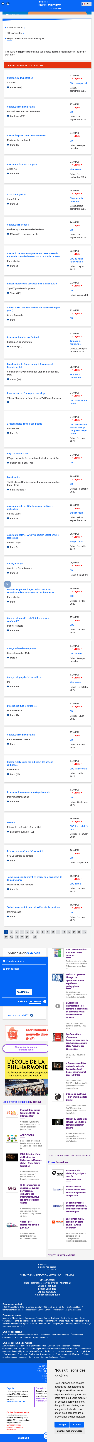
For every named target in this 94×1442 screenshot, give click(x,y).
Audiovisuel (33, 1334)
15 (79, 931)
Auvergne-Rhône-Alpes (13, 1318)
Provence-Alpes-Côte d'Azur (26, 1323)
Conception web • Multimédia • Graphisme (58, 1348)
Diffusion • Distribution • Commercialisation (53, 1351)
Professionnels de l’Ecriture (68, 1354)
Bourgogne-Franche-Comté (37, 1318)
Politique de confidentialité (47, 1294)
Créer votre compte (32, 1001)
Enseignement (9, 1354)
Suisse (77, 1323)
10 (53, 931)
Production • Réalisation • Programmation (36, 1354)
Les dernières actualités (21, 1101)
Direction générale (82, 1351)
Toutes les (69, 1155)
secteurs (23, 1437)
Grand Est (7, 1320)
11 (58, 931)
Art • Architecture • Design (15, 1334)
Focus (58, 1162)
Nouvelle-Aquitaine (64, 1320)
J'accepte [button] (61, 1424)
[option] (70, 1207)
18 (11, 937)
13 (69, 931)
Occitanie (78, 1320)
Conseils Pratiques (47, 1285)
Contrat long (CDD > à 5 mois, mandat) (25, 1306)
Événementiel (77, 1334)
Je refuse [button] (76, 1424)
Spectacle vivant (40, 1337)
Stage (67, 1309)
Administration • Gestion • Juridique (18, 1345)
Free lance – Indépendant (24, 1309)
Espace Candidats (47, 1288)
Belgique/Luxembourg (62, 1323)
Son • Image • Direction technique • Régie (47, 1356)
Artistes (76, 1345)
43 (34, 937)
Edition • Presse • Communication (54, 1334)
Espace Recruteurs (47, 1291)
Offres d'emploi (15, 32)
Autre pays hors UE (15, 1326)
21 (27, 937)
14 (74, 931)
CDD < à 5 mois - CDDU (53, 1306)
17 (6, 937)
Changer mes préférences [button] (69, 1431)
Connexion (24, 992)
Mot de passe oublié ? (20, 1015)
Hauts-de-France (21, 1320)
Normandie (50, 1320)
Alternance (76, 1309)
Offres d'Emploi (47, 1279)
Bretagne (55, 1318)
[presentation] (21, 979)
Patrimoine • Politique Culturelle (17, 1337)
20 (22, 937)
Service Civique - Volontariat (50, 1309)
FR (85, 3)
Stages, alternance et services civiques (26, 38)
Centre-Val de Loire (69, 1318)
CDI (5, 1306)
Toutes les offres (16, 27)
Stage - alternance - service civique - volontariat (47, 1282)
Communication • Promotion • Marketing (21, 1348)
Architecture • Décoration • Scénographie (53, 1345)
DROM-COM (45, 1323)
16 (84, 931)
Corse (82, 1318)
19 (16, 937)
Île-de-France (37, 1320)
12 (63, 931)
